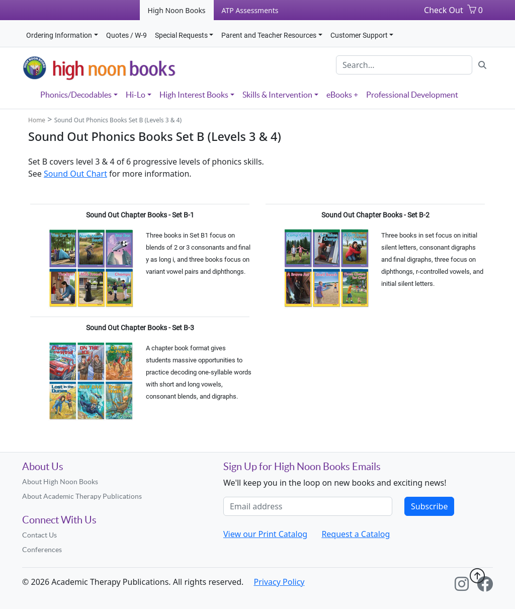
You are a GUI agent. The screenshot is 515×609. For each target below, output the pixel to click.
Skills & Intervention (277, 94)
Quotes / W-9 (126, 35)
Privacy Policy (279, 581)
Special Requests (181, 35)
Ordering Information (59, 35)
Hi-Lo (135, 94)
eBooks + (342, 94)
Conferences (42, 550)
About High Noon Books (60, 482)
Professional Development (412, 94)
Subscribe (429, 506)
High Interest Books (193, 94)
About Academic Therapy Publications (82, 496)
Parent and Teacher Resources (268, 35)
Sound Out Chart (75, 173)
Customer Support (359, 35)
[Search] (404, 64)
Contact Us (39, 535)
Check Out (443, 10)
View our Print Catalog (265, 534)
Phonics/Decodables (76, 94)
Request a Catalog (355, 534)
